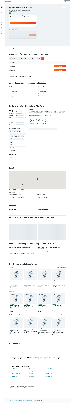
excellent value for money (14, 138)
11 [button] (50, 29)
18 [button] (50, 32)
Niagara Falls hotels (32, 377)
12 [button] (25, 32)
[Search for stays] (1, 7)
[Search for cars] (1, 10)
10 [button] (20, 32)
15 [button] (33, 32)
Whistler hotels (14, 377)
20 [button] (28, 35)
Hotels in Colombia (29, 400)
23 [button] (17, 37)
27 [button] (28, 37)
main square (22, 138)
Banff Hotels (31, 373)
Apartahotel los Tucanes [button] (56, 305)
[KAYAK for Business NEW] (1, 24)
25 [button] (23, 37)
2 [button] (17, 29)
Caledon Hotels (31, 371)
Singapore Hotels (49, 368)
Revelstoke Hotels (15, 370)
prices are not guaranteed (31, 387)
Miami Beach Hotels (15, 374)
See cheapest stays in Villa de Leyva (59, 290)
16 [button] (17, 35)
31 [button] (20, 40)
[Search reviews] (43, 129)
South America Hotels (21, 400)
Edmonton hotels (32, 376)
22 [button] (33, 35)
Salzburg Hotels (49, 373)
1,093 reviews (18, 13)
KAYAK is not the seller (38, 391)
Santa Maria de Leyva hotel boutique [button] (57, 281)
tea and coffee (22, 133)
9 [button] (17, 32)
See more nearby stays (61, 267)
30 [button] (17, 40)
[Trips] (1, 28)
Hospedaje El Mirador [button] (42, 281)
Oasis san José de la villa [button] (14, 281)
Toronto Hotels (31, 374)
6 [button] (28, 29)
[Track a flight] (1, 20)
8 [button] (33, 29)
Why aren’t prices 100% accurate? (38, 395)
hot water (11, 136)
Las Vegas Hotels (49, 371)
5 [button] (25, 29)
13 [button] (28, 32)
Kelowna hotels (49, 376)
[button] (2, 1)
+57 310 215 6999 (12, 11)
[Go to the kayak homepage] (7, 1)
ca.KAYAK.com (11, 400)
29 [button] (33, 37)
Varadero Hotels (14, 368)
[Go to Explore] (1, 17)
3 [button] (20, 29)
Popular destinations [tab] (14, 361)
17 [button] (20, 35)
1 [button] (42, 27)
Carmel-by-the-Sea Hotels (16, 373)
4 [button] (50, 27)
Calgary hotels (14, 376)
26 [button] (25, 37)
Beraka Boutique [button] (27, 281)
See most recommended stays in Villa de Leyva (57, 314)
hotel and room (16, 136)
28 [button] (31, 37)
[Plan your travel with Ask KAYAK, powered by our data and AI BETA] (1, 15)
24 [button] (20, 37)
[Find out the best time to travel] (1, 22)
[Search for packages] (1, 12)
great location (12, 133)
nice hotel (17, 133)
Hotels (16, 400)
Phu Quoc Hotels (49, 370)
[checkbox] (14, 158)
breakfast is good (12, 131)
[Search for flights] (1, 5)
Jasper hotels (48, 374)
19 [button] (25, 35)
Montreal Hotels (32, 368)
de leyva (22, 136)
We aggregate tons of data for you (38, 393)
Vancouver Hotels (15, 371)
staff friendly (19, 131)
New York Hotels (32, 370)
